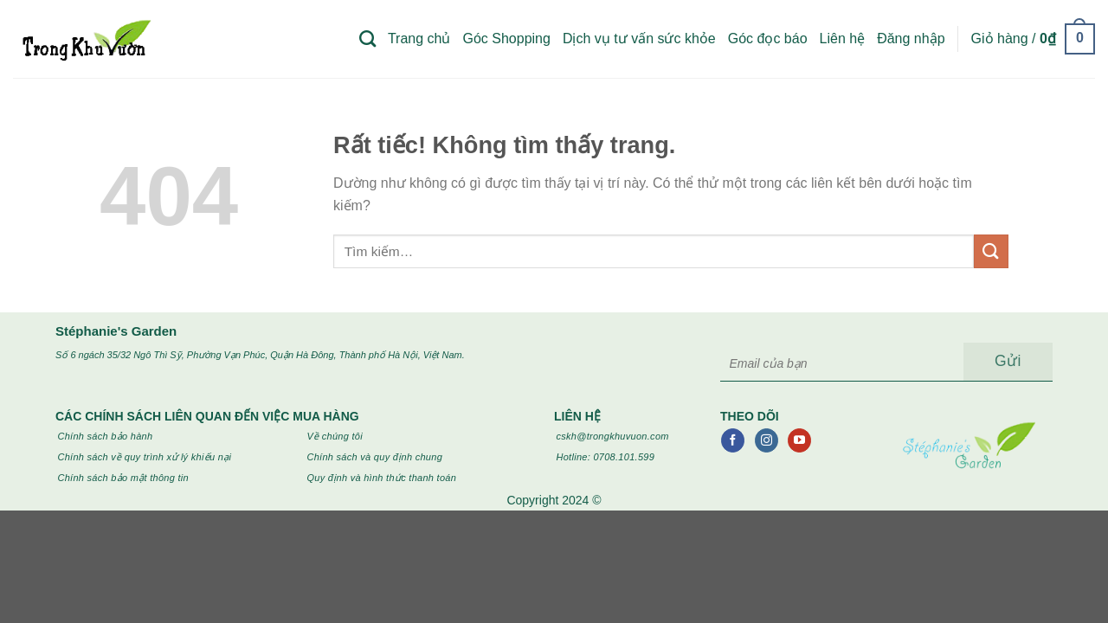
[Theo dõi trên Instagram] (766, 440)
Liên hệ (843, 38)
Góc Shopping (506, 38)
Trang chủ (419, 38)
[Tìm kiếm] (367, 38)
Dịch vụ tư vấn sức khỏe (639, 38)
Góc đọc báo (768, 38)
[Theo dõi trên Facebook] (732, 440)
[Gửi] (991, 251)
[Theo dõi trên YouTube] (799, 440)
